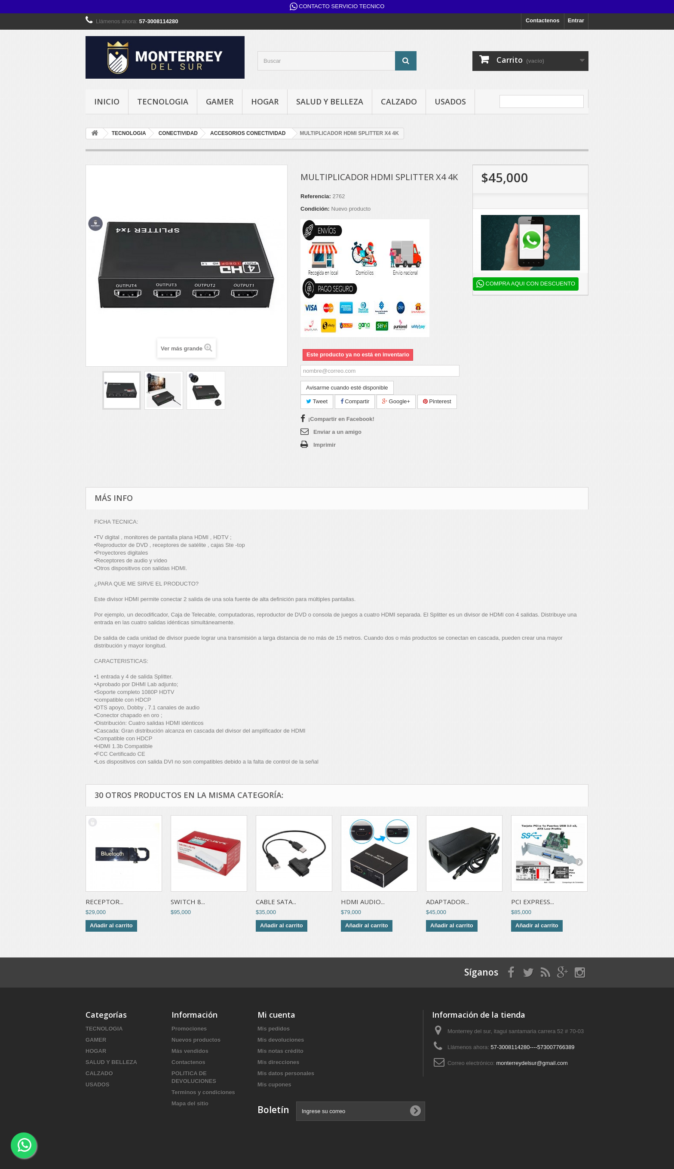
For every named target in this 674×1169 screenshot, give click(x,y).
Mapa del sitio (190, 1103)
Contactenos (543, 20)
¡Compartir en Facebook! (341, 419)
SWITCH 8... (188, 901)
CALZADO (399, 101)
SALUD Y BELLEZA (329, 101)
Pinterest (437, 401)
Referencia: (315, 196)
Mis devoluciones (280, 1040)
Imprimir (324, 445)
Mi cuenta (276, 1014)
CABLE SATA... (276, 901)
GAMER (219, 101)
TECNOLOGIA (162, 101)
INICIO (106, 101)
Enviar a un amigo (337, 432)
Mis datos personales (285, 1073)
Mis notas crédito (280, 1051)
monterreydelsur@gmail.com (531, 1063)
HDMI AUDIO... (363, 901)
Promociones (189, 1028)
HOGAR (265, 101)
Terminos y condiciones (203, 1092)
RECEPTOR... (104, 901)
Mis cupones (274, 1084)
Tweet (317, 401)
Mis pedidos (273, 1028)
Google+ (396, 401)
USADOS (450, 101)
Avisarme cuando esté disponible (347, 387)
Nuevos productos (196, 1040)
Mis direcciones (278, 1062)
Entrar (576, 20)
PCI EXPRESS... (532, 901)
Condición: (315, 209)
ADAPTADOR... (447, 901)
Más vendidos (190, 1051)
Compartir (355, 401)
